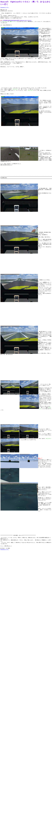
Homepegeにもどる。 (4, 7)
